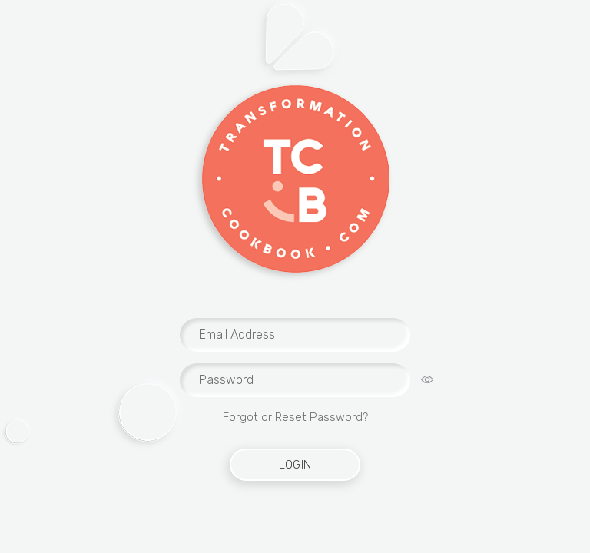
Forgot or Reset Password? (295, 417)
